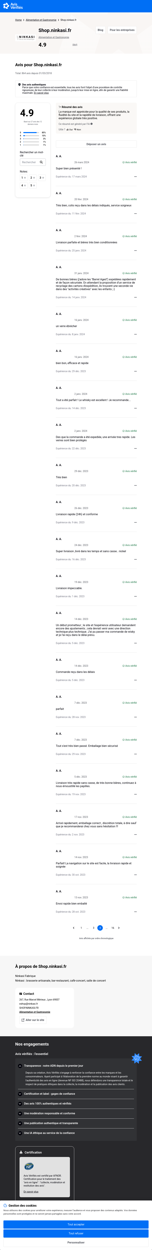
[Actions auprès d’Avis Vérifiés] (135, 176)
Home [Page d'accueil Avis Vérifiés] (18, 20)
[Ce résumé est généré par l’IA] (91, 124)
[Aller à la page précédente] (73, 928)
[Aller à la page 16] (112, 928)
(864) (74, 45)
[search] (41, 162)
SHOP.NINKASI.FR (29, 1008)
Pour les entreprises (122, 30)
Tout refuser (76, 1233)
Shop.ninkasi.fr (68, 20)
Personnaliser (76, 1242)
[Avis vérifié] (124, 162)
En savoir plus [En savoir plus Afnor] (31, 1191)
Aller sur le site (33, 1020)
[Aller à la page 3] (93, 928)
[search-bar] (33, 162)
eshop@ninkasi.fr (28, 1003)
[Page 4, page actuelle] (100, 928)
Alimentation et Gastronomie (41, 20)
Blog (100, 30)
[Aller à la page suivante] (119, 928)
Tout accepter (76, 1224)
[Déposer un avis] (96, 144)
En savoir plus (41, 92)
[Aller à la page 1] (81, 928)
